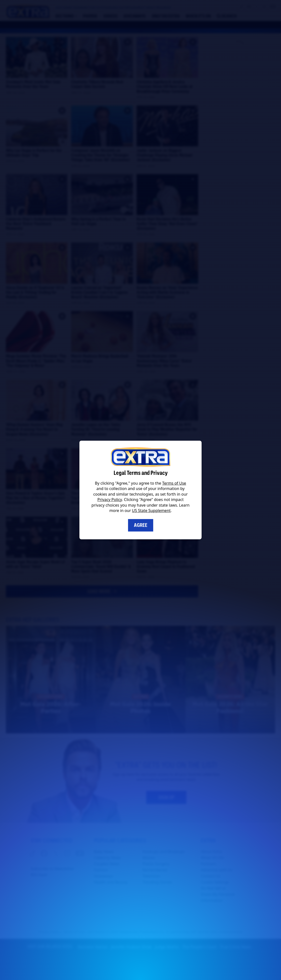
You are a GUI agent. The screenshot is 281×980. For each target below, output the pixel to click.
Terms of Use (174, 483)
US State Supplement (151, 510)
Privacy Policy (109, 499)
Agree (140, 525)
